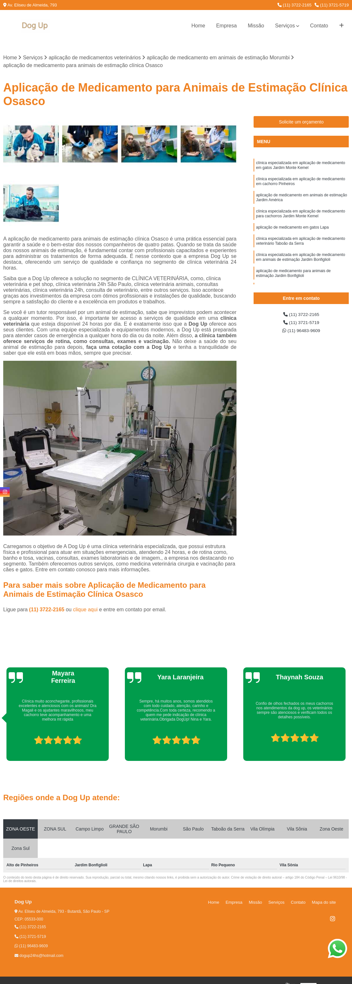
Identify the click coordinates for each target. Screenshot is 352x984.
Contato (319, 25)
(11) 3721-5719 (332, 5)
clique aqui (85, 610)
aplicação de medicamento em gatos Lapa (292, 236)
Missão (256, 25)
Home (198, 25)
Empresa (226, 25)
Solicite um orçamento (301, 122)
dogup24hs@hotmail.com (39, 956)
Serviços (285, 25)
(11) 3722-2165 (294, 5)
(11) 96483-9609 (301, 334)
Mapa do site (325, 902)
